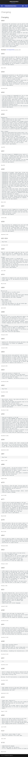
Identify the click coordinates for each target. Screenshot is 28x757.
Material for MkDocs (9, 755)
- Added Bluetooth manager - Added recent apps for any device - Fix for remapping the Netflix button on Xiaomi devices (14, 747)
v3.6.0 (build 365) (10, 49)
